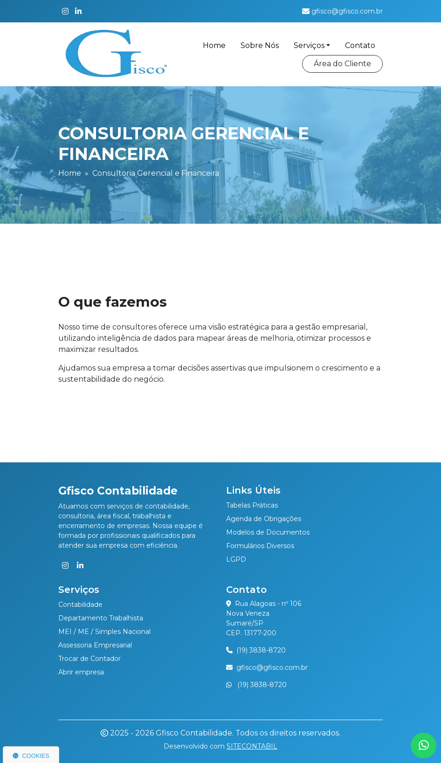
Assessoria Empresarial (95, 645)
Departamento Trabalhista (100, 618)
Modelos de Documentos (268, 532)
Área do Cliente (342, 63)
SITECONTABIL (252, 746)
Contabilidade (80, 604)
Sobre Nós (260, 45)
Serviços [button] (309, 45)
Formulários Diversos (260, 546)
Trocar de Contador (89, 658)
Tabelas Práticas (252, 505)
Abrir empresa (81, 672)
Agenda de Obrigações (263, 519)
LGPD (236, 559)
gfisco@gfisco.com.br (272, 667)
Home (214, 45)
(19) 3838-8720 (261, 650)
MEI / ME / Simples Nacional (104, 631)
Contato (360, 45)
